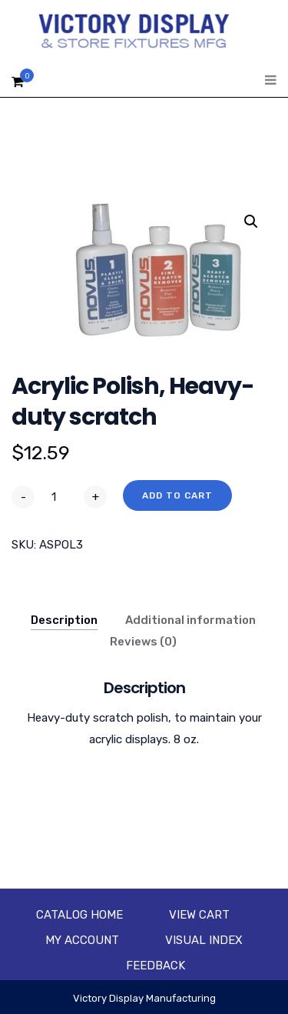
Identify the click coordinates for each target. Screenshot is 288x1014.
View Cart (199, 915)
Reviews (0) (143, 642)
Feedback (155, 965)
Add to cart (177, 495)
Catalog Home (79, 915)
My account (82, 940)
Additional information (190, 620)
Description (64, 620)
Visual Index (204, 940)
